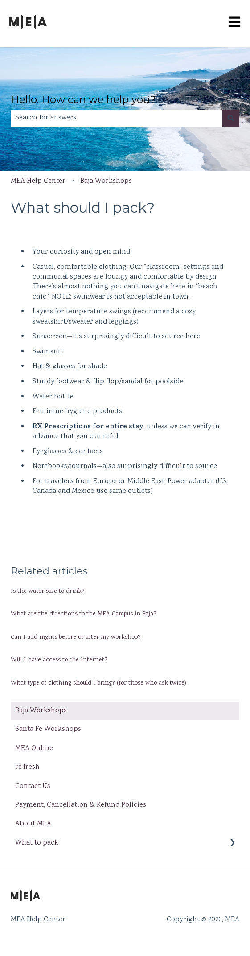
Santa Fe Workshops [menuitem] (48, 729)
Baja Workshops (106, 181)
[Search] (230, 118)
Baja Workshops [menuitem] (41, 711)
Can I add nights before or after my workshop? (77, 637)
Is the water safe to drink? (48, 591)
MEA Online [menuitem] (34, 748)
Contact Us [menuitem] (32, 786)
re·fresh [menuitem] (27, 767)
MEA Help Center (38, 181)
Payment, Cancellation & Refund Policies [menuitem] (80, 805)
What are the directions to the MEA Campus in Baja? (83, 614)
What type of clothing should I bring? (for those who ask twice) (98, 683)
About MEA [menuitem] (33, 824)
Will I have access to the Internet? (59, 660)
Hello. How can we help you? (83, 99)
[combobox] (116, 118)
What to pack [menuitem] (36, 843)
